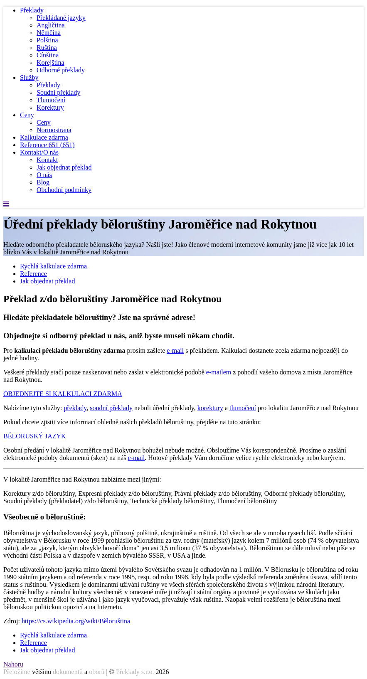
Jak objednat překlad (64, 167)
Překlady (32, 10)
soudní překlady (111, 407)
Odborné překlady (61, 70)
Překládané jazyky (61, 17)
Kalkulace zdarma (44, 137)
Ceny (27, 114)
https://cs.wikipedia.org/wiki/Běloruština (76, 621)
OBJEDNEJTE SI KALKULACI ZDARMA (62, 393)
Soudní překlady (58, 92)
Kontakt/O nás (39, 152)
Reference (47, 144)
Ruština (47, 47)
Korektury (50, 107)
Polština (47, 40)
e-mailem (218, 372)
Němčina (49, 32)
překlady (75, 407)
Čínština (48, 55)
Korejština (50, 62)
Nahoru (13, 664)
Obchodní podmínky (64, 189)
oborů (96, 671)
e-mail (175, 350)
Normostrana (54, 129)
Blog (43, 182)
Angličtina (51, 25)
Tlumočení (51, 99)
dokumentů (68, 671)
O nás (44, 174)
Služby (29, 77)
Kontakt (47, 159)
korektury (210, 407)
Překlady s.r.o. (135, 671)
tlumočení (242, 407)
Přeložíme (16, 671)
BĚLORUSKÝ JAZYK (34, 436)
